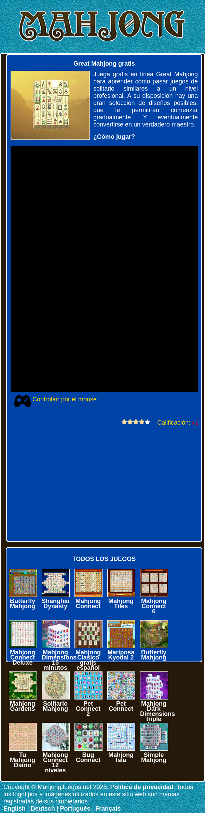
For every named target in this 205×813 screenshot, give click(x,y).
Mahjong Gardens (22, 706)
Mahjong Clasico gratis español (88, 660)
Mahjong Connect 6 (153, 606)
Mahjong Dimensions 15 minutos (59, 660)
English (14, 808)
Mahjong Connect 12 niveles (55, 762)
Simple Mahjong (153, 757)
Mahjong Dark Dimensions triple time (157, 714)
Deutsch (43, 808)
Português (75, 808)
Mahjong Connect (88, 604)
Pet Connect (121, 706)
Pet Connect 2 (88, 708)
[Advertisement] (100, 483)
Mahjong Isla (121, 757)
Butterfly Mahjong (22, 604)
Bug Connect (88, 757)
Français (108, 808)
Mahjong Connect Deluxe (22, 657)
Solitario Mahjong (55, 706)
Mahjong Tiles (121, 604)
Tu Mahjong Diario (22, 760)
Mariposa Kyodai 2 (120, 655)
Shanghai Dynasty (55, 604)
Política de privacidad (141, 787)
